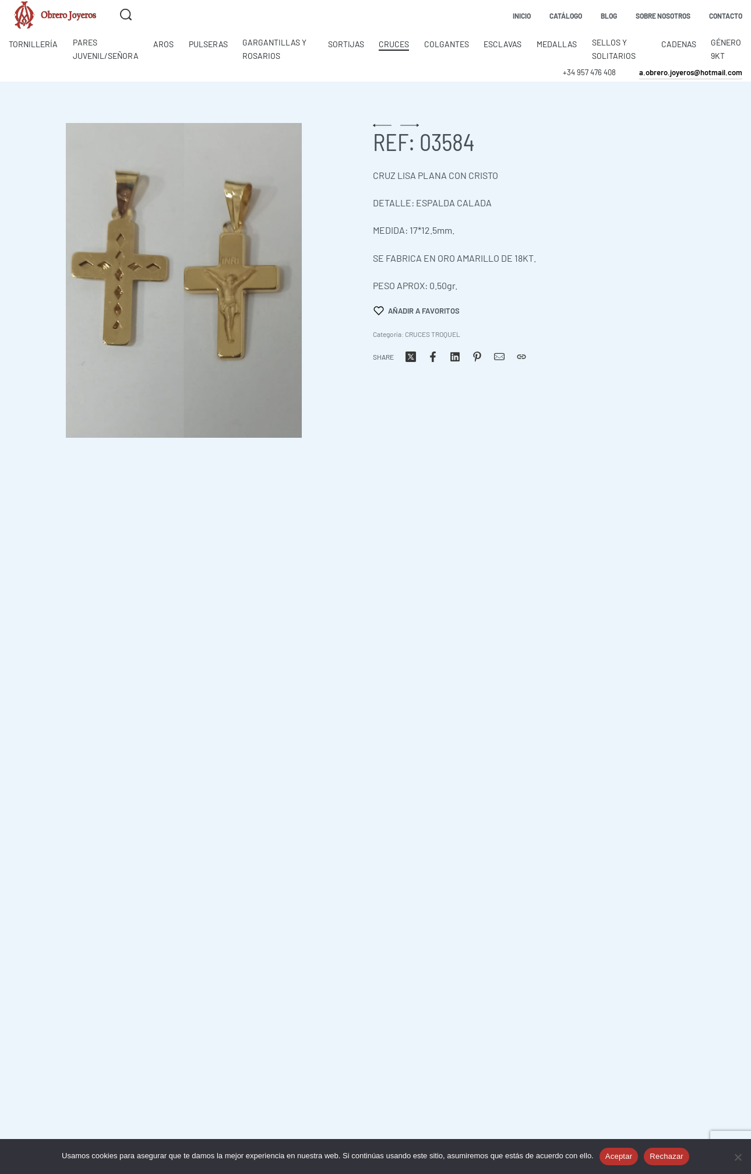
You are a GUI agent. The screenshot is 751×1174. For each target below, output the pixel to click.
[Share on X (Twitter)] (411, 357)
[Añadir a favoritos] (416, 311)
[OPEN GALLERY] (183, 280)
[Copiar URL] (521, 357)
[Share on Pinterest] (477, 357)
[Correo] (499, 357)
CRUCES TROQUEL (432, 334)
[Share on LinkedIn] (455, 357)
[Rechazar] (738, 1155)
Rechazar (666, 1156)
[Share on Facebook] (433, 357)
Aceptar (619, 1156)
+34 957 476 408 (589, 72)
